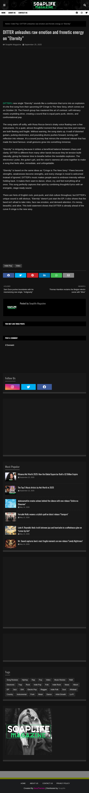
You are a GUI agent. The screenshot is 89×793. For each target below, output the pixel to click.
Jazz (15, 690)
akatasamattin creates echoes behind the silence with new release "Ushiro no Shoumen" (48, 502)
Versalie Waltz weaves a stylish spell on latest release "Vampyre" (43, 514)
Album (75, 685)
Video (18, 266)
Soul (64, 690)
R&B (71, 680)
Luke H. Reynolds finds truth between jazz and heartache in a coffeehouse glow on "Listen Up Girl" (50, 529)
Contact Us (22, 12)
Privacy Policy (63, 783)
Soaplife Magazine (13, 44)
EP (8, 690)
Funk (32, 694)
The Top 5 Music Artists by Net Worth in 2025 (36, 487)
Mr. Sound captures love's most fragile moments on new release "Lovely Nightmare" (50, 541)
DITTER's (7, 103)
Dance (49, 694)
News (67, 685)
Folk (47, 685)
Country (10, 694)
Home (3, 12)
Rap (33, 680)
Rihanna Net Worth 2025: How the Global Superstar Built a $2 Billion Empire (48, 474)
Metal (40, 694)
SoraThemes (39, 788)
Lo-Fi (72, 694)
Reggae (44, 690)
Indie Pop (15, 24)
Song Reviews (12, 680)
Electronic (10, 685)
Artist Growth (61, 694)
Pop (40, 680)
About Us (12, 12)
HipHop (25, 680)
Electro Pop (32, 690)
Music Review (59, 680)
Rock (28, 685)
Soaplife (61, 788)
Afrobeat (73, 690)
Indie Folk (54, 690)
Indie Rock (57, 685)
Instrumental (21, 694)
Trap (20, 685)
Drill (22, 690)
